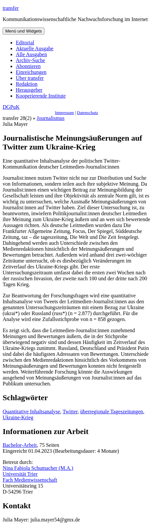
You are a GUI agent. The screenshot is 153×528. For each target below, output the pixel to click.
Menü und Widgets (23, 31)
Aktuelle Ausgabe (34, 48)
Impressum (64, 112)
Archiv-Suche (30, 60)
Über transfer (30, 78)
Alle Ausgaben (31, 54)
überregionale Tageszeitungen (111, 411)
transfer (11, 8)
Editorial (25, 42)
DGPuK (11, 107)
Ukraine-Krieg (18, 417)
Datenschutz (87, 112)
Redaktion (27, 84)
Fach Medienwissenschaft (30, 480)
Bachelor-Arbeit (20, 445)
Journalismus (50, 118)
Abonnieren (28, 66)
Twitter (70, 411)
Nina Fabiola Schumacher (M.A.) (38, 468)
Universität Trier (20, 474)
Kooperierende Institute (41, 96)
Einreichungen (31, 72)
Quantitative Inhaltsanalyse (31, 411)
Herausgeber (29, 90)
